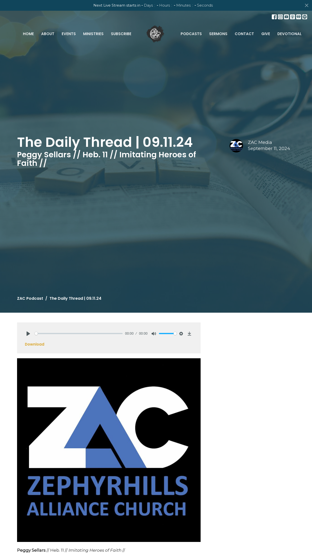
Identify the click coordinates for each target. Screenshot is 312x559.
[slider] (79, 333)
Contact (244, 33)
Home (28, 33)
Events (69, 33)
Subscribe (121, 33)
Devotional (289, 33)
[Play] (28, 334)
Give (265, 33)
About (47, 33)
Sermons (218, 33)
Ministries (93, 33)
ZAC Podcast (30, 298)
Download (34, 344)
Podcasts (191, 33)
